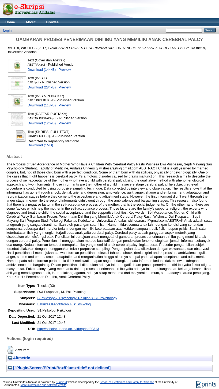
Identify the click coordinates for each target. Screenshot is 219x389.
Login (7, 30)
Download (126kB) (42, 123)
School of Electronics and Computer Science (127, 382)
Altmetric (19, 358)
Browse (52, 22)
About (31, 22)
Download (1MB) (40, 145)
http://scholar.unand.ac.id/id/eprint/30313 (68, 329)
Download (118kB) (42, 105)
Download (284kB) (42, 87)
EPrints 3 (61, 382)
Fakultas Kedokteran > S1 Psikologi (64, 304)
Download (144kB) (42, 70)
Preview (65, 70)
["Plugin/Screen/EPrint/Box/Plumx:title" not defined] (59, 368)
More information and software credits (43, 385)
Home (10, 22)
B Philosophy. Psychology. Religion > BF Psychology (77, 298)
